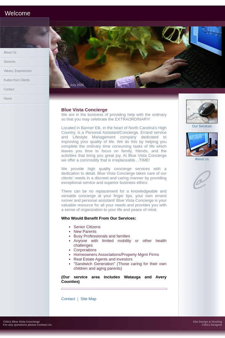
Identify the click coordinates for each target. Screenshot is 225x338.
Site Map (88, 298)
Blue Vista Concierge (26, 321)
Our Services (202, 124)
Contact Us (44, 324)
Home (8, 98)
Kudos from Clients (17, 80)
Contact (9, 89)
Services (9, 61)
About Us (10, 52)
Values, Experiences (17, 71)
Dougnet (216, 324)
